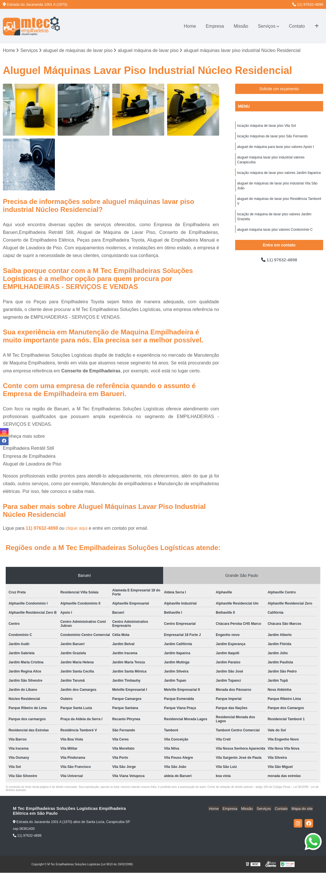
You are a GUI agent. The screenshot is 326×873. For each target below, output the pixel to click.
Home (190, 26)
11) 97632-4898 (307, 4)
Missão (241, 26)
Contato (297, 26)
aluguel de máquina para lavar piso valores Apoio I (275, 148)
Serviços (266, 26)
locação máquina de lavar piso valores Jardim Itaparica (279, 174)
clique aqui (77, 528)
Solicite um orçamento (279, 89)
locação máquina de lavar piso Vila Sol (266, 126)
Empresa (215, 26)
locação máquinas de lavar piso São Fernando (272, 137)
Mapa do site (302, 809)
